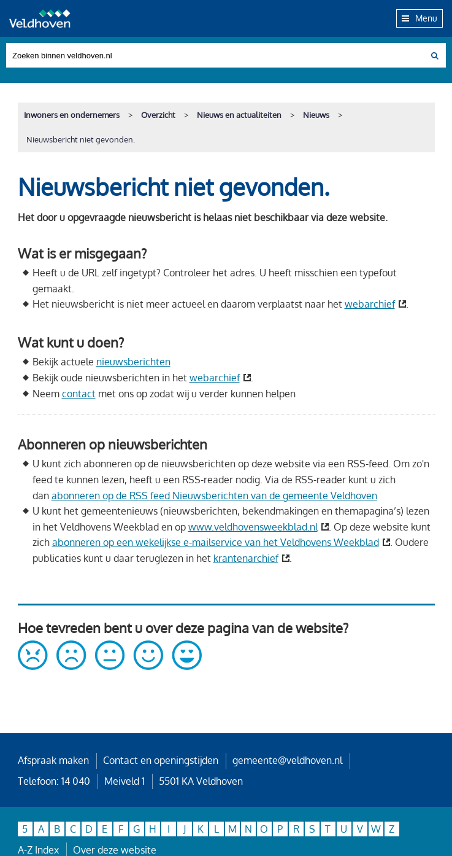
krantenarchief (245, 558)
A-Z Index (38, 850)
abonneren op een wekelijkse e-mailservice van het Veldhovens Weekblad (215, 542)
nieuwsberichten (133, 362)
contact (79, 393)
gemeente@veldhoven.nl (287, 760)
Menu (419, 17)
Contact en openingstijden (160, 760)
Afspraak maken (53, 760)
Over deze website (114, 850)
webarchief (370, 304)
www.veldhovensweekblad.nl (253, 527)
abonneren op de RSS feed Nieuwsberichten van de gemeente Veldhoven (214, 495)
